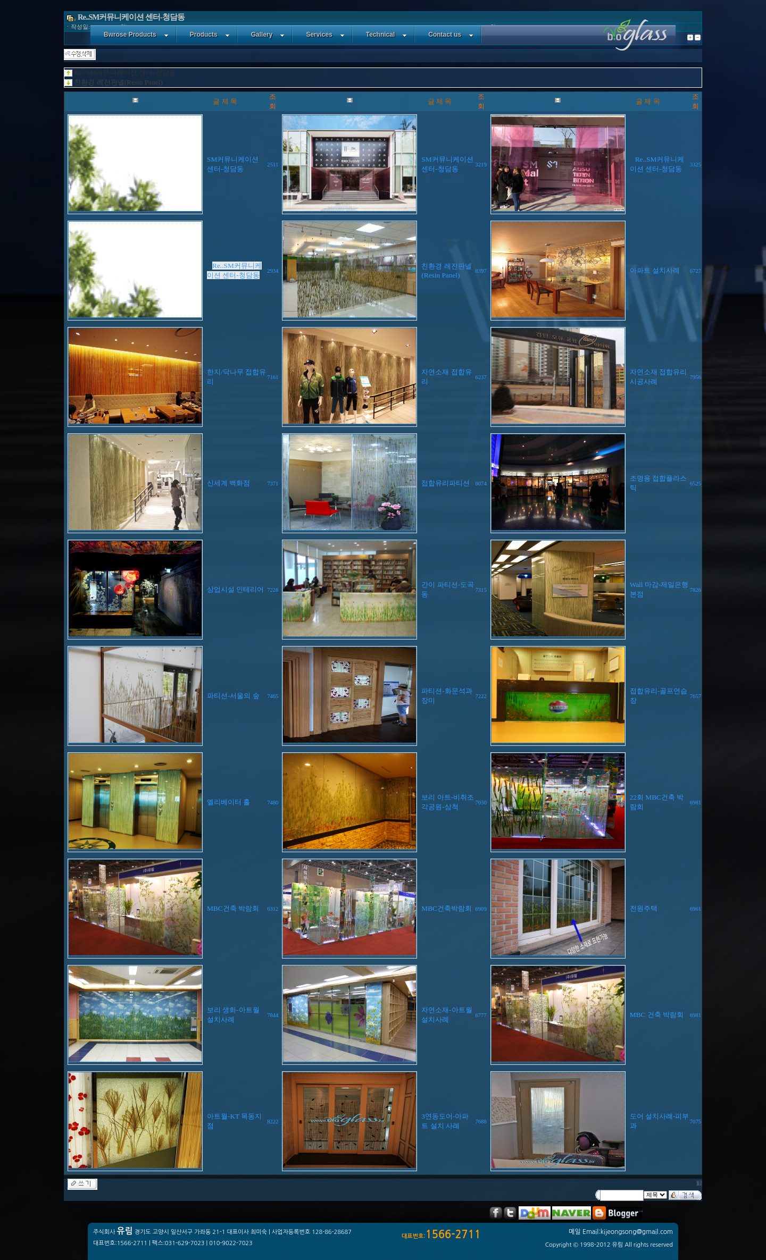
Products (210, 34)
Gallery (268, 34)
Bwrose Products (136, 34)
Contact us (450, 34)
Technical (386, 34)
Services (325, 34)
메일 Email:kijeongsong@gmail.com (621, 1232)
